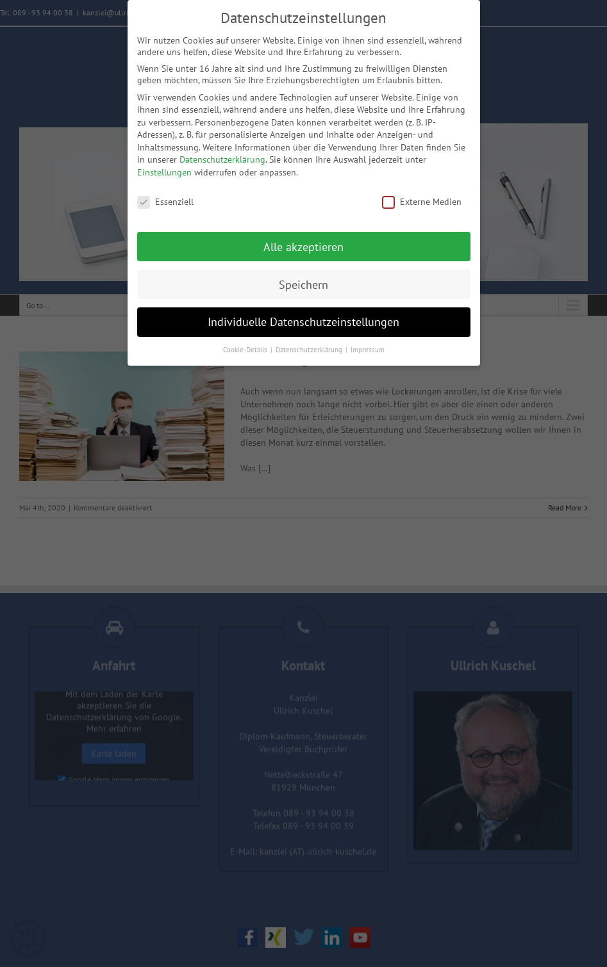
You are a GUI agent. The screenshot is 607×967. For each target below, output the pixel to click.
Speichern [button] (303, 284)
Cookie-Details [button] (246, 349)
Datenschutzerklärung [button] (310, 349)
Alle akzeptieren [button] (303, 247)
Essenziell (165, 201)
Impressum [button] (368, 349)
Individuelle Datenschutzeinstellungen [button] (303, 321)
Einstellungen (164, 172)
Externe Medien (421, 201)
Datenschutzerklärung (222, 159)
